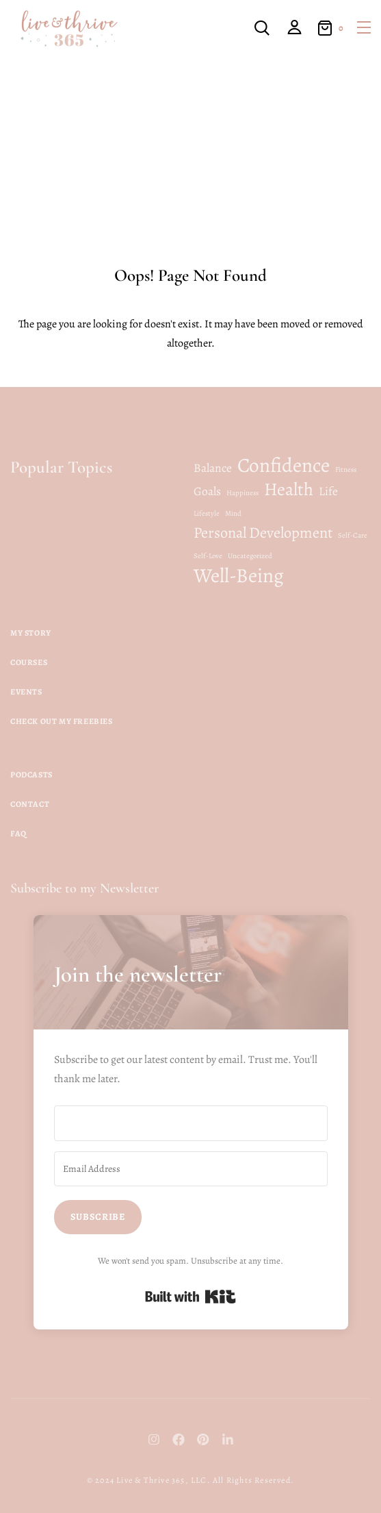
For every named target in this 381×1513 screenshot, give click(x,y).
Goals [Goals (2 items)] (207, 491)
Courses (28, 662)
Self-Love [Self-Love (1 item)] (208, 556)
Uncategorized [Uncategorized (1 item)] (250, 556)
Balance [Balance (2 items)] (213, 468)
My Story (30, 632)
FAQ (18, 833)
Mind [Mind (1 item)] (233, 513)
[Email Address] (191, 1169)
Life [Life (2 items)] (328, 491)
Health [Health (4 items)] (288, 489)
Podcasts (31, 774)
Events (26, 691)
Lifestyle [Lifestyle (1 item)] (207, 513)
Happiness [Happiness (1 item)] (242, 493)
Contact (29, 804)
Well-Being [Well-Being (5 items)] (239, 575)
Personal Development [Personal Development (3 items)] (263, 532)
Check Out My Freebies (61, 721)
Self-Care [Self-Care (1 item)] (352, 535)
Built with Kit (190, 1296)
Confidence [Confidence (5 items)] (283, 465)
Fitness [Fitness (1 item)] (345, 469)
